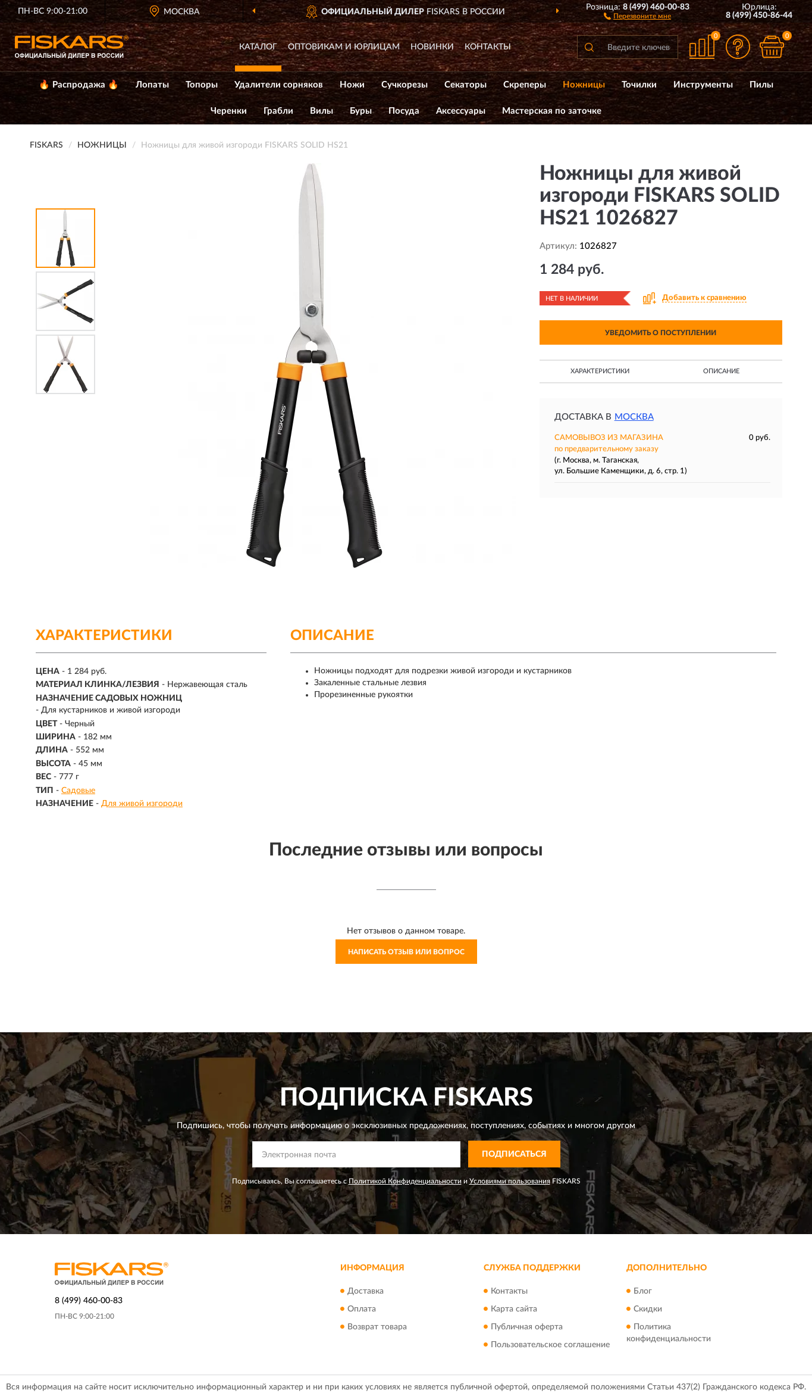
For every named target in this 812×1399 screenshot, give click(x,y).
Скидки (648, 1309)
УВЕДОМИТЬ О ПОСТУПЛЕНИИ (660, 332)
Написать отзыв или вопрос (406, 951)
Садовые (78, 790)
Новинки (432, 47)
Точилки (639, 84)
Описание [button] (721, 371)
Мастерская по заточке (551, 111)
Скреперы (524, 84)
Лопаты (152, 84)
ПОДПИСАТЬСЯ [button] (514, 1154)
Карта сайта (514, 1309)
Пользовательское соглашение (550, 1345)
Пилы (761, 84)
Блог (643, 1291)
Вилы (321, 111)
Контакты (488, 47)
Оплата (361, 1309)
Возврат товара (377, 1327)
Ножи (352, 84)
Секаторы (465, 84)
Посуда (403, 111)
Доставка (365, 1291)
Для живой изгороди (142, 804)
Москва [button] (634, 417)
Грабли (278, 111)
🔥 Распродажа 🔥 (79, 84)
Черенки (229, 111)
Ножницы (584, 84)
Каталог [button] (258, 47)
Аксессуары (460, 111)
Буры (361, 111)
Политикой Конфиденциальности (405, 1181)
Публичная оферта (527, 1327)
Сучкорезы (404, 84)
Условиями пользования (509, 1181)
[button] (637, 15)
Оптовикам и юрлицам (344, 47)
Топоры (202, 84)
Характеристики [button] (599, 371)
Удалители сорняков (278, 84)
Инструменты (703, 84)
